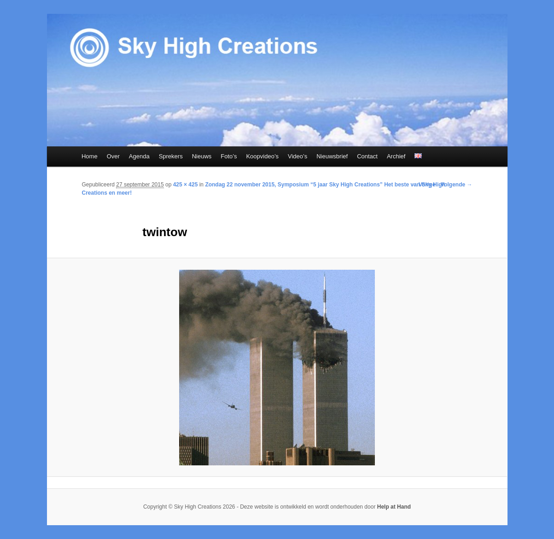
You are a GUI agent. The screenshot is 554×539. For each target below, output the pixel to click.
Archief (396, 156)
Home (90, 156)
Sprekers (171, 156)
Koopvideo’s (262, 156)
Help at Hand (394, 507)
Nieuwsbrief (332, 156)
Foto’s (229, 156)
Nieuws (202, 156)
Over (113, 156)
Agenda (139, 156)
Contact (367, 156)
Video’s (297, 156)
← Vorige (424, 184)
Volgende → (456, 184)
